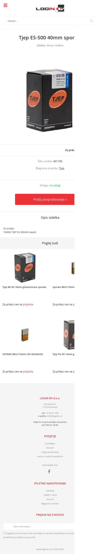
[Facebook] (50, 472)
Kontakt (50, 447)
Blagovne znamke (50, 503)
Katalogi (50, 490)
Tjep (61, 168)
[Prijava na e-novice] (93, 526)
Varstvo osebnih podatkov (50, 456)
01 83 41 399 (52, 413)
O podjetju (50, 443)
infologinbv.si (54, 416)
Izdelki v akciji (50, 494)
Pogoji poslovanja (50, 452)
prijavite (91, 150)
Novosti (50, 499)
